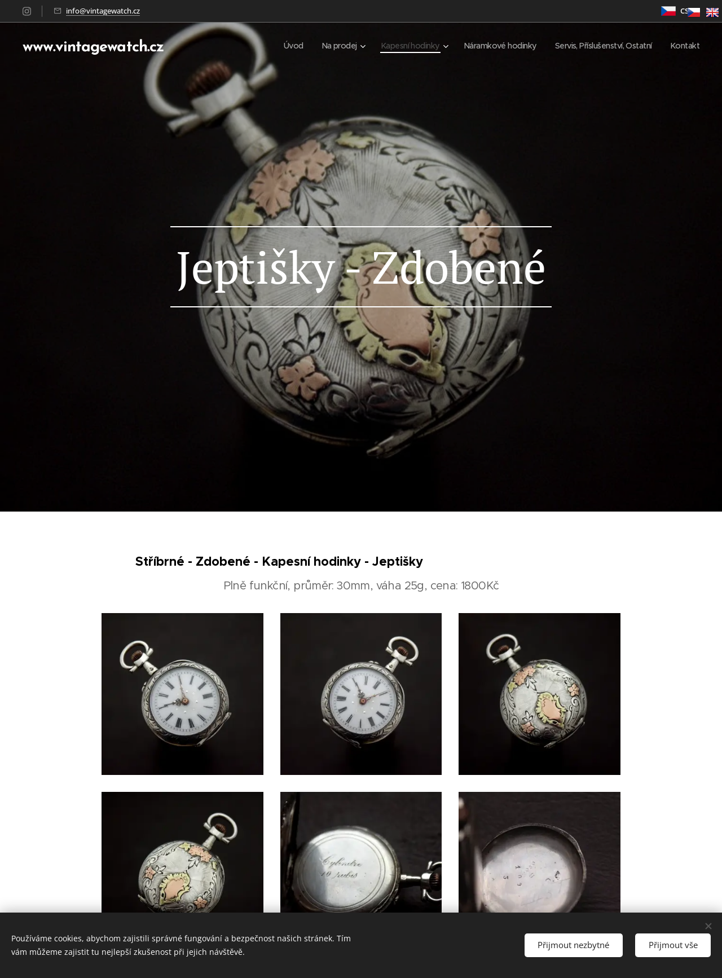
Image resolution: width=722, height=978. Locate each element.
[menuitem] (272, 46)
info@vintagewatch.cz (103, 11)
